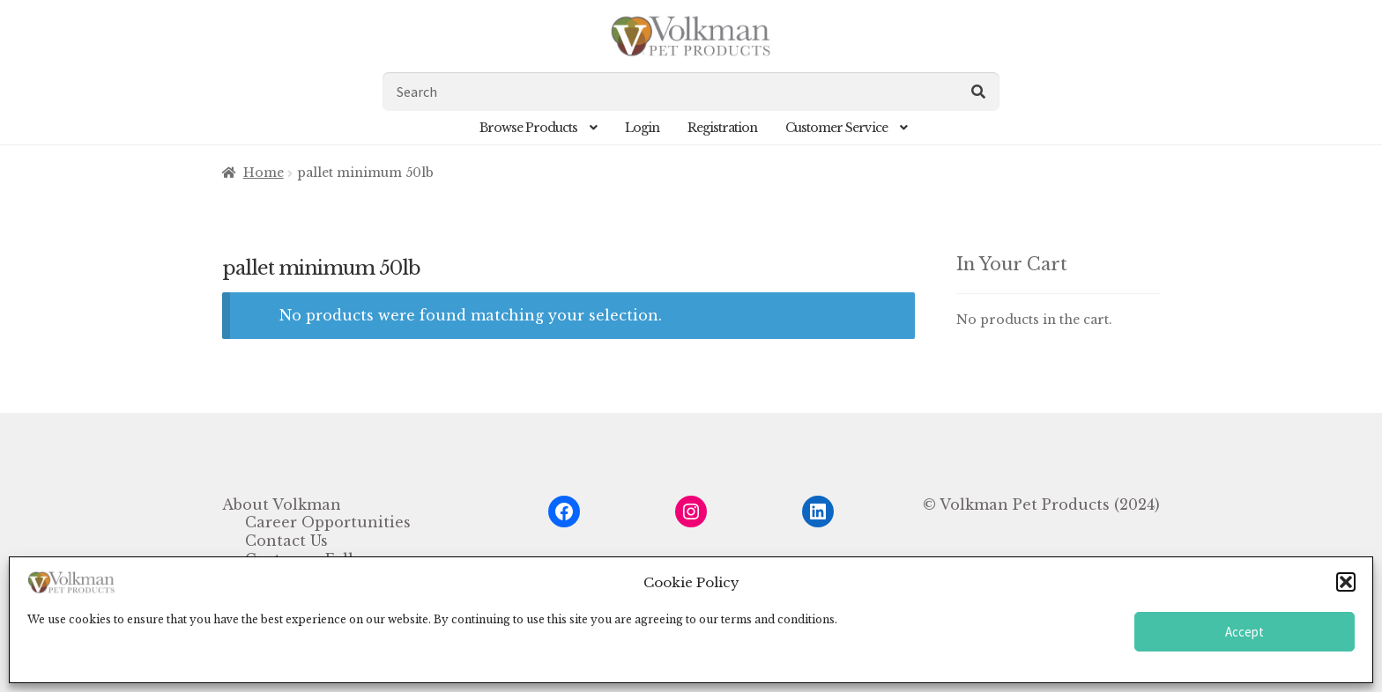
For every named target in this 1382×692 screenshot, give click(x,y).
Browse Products (528, 128)
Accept (1244, 631)
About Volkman (281, 504)
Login (642, 128)
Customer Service (836, 128)
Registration (722, 128)
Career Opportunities (328, 522)
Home (263, 172)
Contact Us (286, 540)
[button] (1346, 582)
